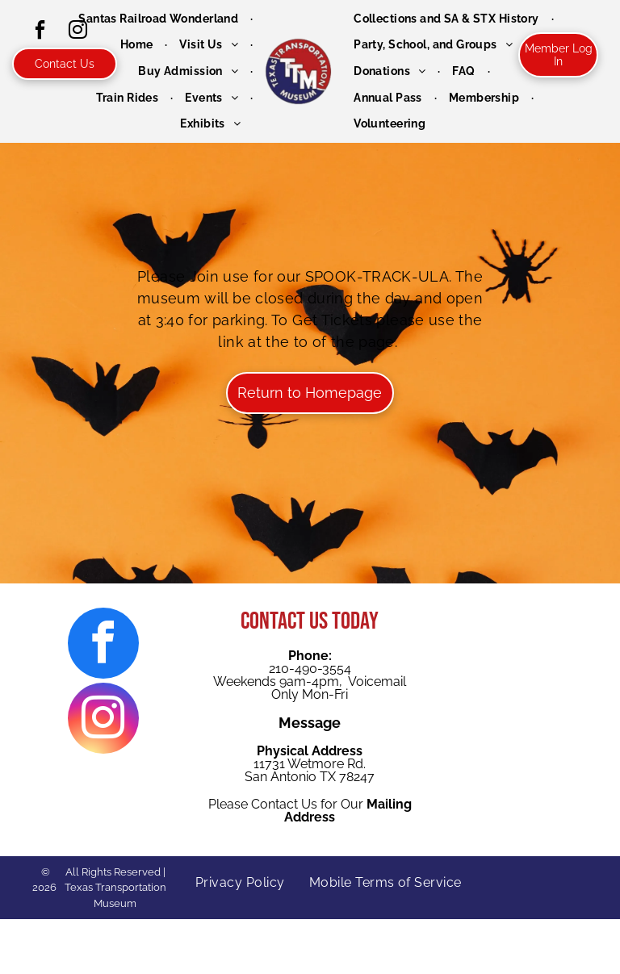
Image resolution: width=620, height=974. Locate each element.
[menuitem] (159, 19)
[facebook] (39, 32)
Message (310, 722)
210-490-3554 (310, 668)
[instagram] (103, 720)
